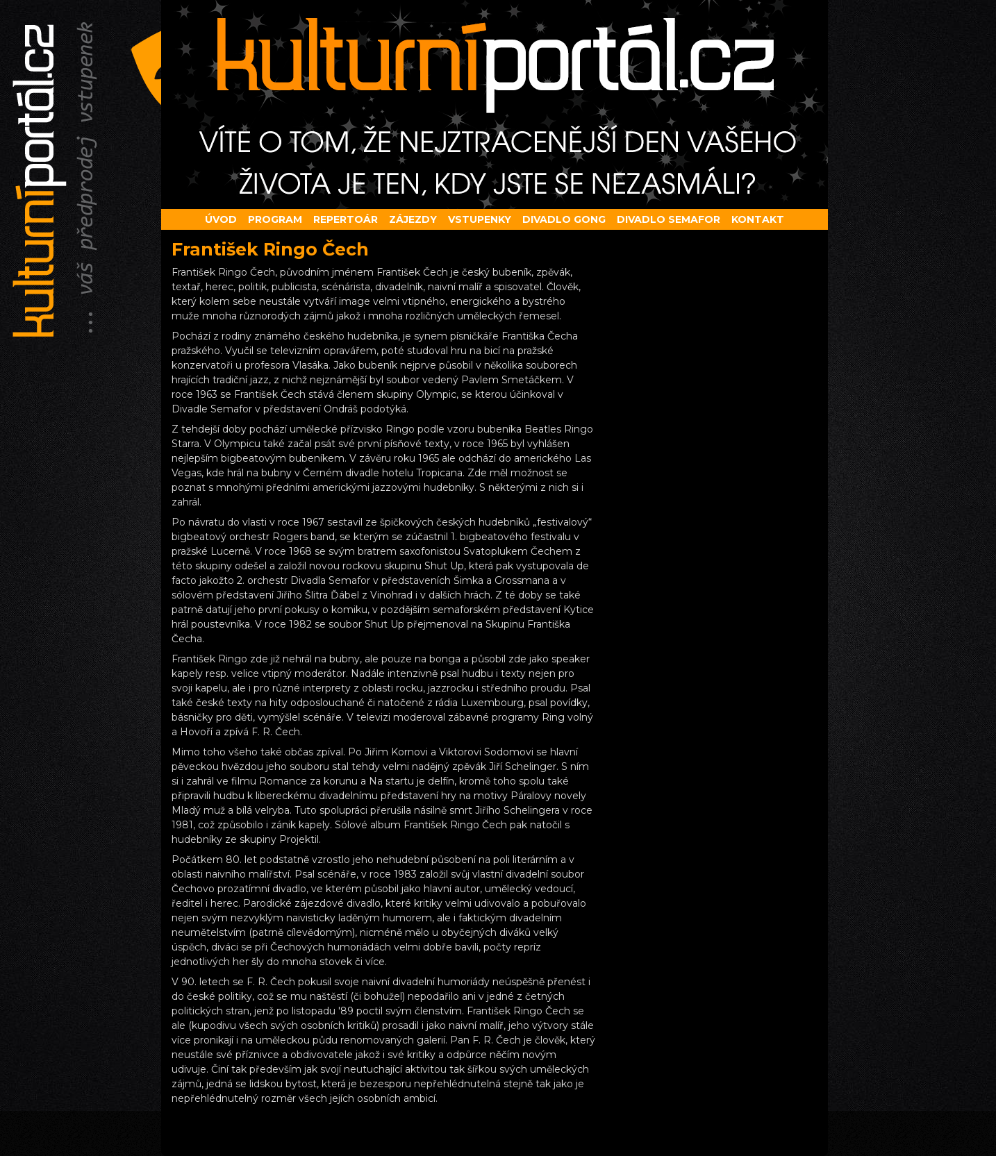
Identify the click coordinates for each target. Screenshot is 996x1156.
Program (275, 219)
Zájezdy (413, 219)
